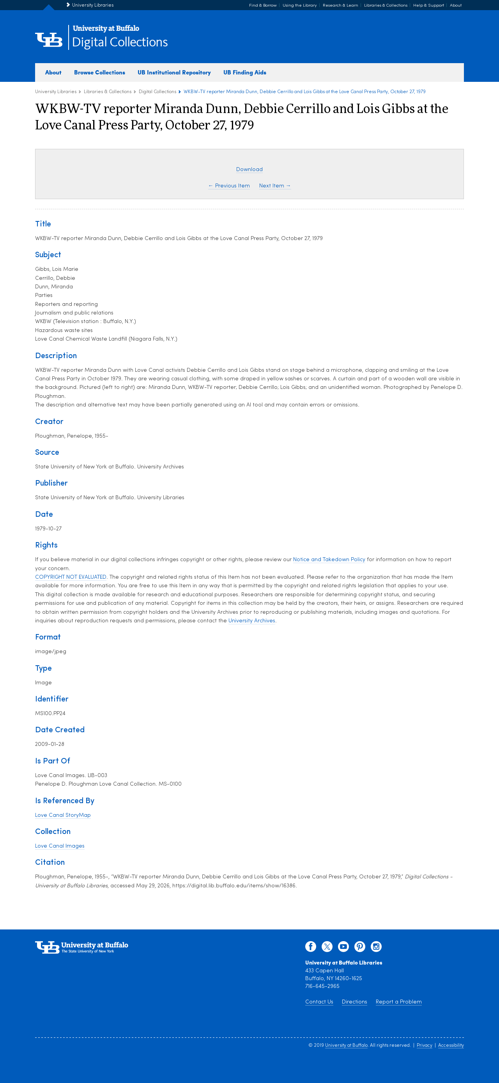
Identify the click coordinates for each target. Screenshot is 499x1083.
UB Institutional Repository (174, 72)
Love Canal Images (60, 846)
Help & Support (428, 6)
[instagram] (376, 948)
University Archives (251, 621)
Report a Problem (399, 1002)
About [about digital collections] (53, 72)
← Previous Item (229, 186)
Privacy (424, 1045)
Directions (354, 1002)
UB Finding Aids (244, 72)
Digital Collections (120, 42)
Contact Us (319, 1002)
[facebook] (310, 948)
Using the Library (300, 6)
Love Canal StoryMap (63, 815)
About (456, 6)
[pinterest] (359, 948)
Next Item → (275, 186)
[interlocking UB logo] (106, 31)
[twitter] (327, 948)
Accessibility (451, 1045)
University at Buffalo (346, 1045)
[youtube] (343, 948)
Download (249, 170)
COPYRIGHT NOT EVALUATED (70, 577)
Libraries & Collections (385, 6)
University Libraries (92, 5)
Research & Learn (340, 6)
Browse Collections (99, 72)
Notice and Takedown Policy (329, 560)
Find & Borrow (263, 6)
